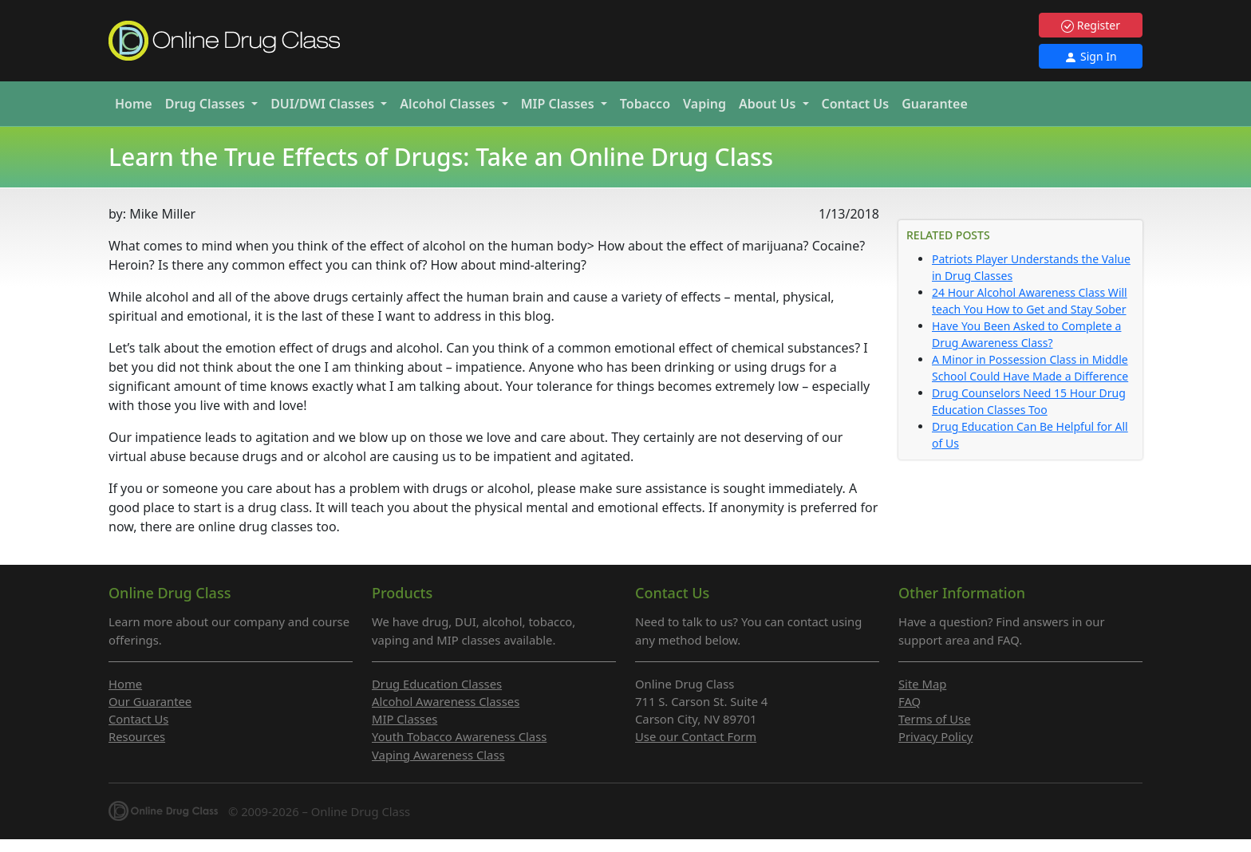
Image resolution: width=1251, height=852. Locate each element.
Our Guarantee (150, 701)
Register (1090, 25)
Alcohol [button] (449, 103)
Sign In (1090, 56)
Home (133, 103)
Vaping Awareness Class (438, 755)
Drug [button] (206, 103)
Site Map (922, 684)
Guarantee (935, 103)
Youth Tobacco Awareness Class (459, 736)
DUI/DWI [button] (323, 103)
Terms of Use (934, 719)
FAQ (909, 701)
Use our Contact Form (695, 736)
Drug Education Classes (437, 684)
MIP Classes (404, 719)
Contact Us (856, 103)
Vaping (704, 103)
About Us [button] (769, 103)
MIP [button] (559, 103)
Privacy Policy (935, 736)
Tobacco (645, 103)
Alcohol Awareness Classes (445, 701)
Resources (137, 736)
